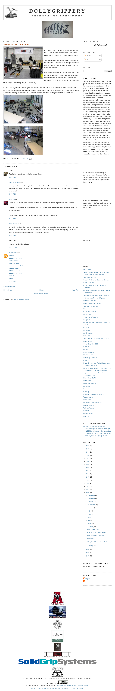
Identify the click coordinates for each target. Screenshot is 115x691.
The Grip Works (14, 183)
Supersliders (87, 341)
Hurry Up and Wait (89, 378)
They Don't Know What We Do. (98, 542)
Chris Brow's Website (90, 317)
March (90, 523)
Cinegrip (86, 392)
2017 (88, 471)
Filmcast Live (88, 309)
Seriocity (86, 389)
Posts (88, 56)
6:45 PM (12, 177)
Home (41, 290)
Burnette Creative (89, 300)
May (89, 517)
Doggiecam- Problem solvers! (93, 394)
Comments (89, 60)
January (91, 546)
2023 (88, 455)
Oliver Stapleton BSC (90, 344)
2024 (88, 452)
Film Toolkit (87, 269)
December (91, 495)
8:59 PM (12, 218)
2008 (88, 553)
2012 (88, 486)
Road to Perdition (93, 529)
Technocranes (88, 397)
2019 (88, 464)
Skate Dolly (87, 400)
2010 (88, 493)
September (92, 505)
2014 (88, 480)
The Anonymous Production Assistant (96, 338)
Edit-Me (86, 416)
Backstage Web (88, 405)
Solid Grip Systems (90, 358)
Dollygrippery (57, 11)
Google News (88, 413)
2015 (88, 477)
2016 (88, 474)
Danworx (86, 336)
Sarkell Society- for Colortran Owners (96, 280)
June (90, 514)
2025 (88, 449)
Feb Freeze (91, 539)
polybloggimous (88, 333)
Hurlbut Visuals (88, 283)
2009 (88, 550)
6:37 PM (12, 194)
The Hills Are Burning (90, 306)
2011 (88, 489)
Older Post (75, 290)
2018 (88, 468)
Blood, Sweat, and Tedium (92, 303)
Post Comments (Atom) (21, 300)
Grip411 (86, 328)
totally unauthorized (90, 383)
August (90, 508)
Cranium (86, 347)
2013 (88, 483)
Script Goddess (88, 352)
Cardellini (86, 411)
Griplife (85, 349)
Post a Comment (9, 287)
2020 (88, 461)
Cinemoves (87, 360)
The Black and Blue (90, 277)
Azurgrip (12, 199)
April (89, 520)
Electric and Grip (89, 355)
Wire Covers (13, 224)
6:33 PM (12, 235)
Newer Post (7, 290)
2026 (88, 446)
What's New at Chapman (96, 536)
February (91, 527)
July (89, 511)
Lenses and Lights (89, 314)
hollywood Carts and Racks (92, 402)
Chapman (86, 320)
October (91, 502)
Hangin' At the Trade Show (96, 532)
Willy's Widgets (88, 408)
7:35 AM (12, 281)
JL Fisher (86, 330)
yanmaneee (13, 252)
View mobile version (41, 294)
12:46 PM (13, 247)
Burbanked (87, 381)
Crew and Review (89, 311)
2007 (88, 556)
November (91, 498)
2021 (88, 458)
